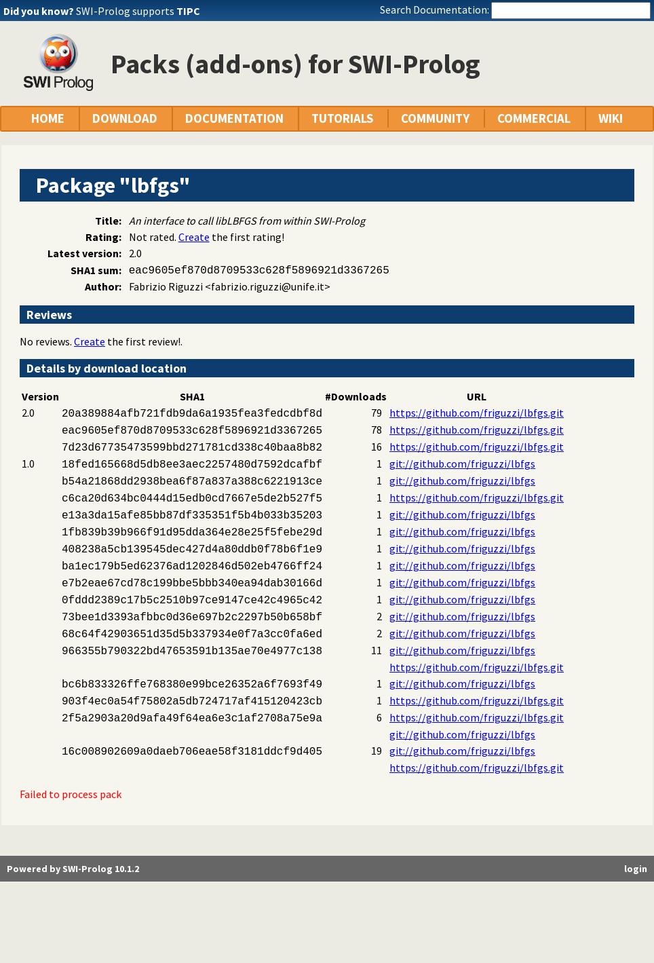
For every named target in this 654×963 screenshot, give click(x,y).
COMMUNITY (435, 118)
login (635, 869)
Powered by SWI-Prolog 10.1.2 (73, 869)
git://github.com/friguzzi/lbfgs (462, 463)
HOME (47, 118)
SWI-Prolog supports (138, 11)
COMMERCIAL (534, 118)
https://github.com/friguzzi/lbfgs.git (476, 412)
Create (194, 237)
